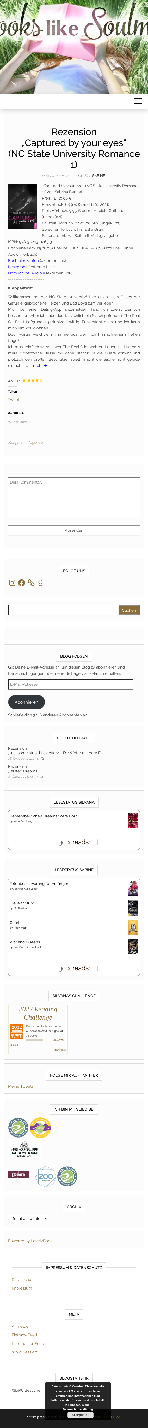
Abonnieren (26, 702)
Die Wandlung (22, 903)
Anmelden (21, 1326)
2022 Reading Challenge (38, 1013)
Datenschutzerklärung (78, 1409)
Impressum (22, 1288)
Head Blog (111, 1417)
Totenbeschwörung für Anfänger (39, 883)
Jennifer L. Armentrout (27, 947)
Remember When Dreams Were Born (44, 816)
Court (15, 922)
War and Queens (25, 942)
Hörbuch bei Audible (26, 273)
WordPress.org (25, 1352)
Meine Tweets (20, 1086)
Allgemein (36, 443)
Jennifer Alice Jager (25, 888)
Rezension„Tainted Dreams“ (23, 769)
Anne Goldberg (22, 821)
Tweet (13, 399)
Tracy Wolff (20, 927)
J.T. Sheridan (20, 908)
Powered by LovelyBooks (31, 1241)
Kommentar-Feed (28, 1343)
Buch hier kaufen (23, 260)
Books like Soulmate (39, 1026)
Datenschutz (23, 1279)
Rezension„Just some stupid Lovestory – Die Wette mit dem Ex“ (55, 750)
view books (60, 1049)
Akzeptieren (80, 1415)
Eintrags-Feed (24, 1335)
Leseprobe (18, 267)
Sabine (98, 176)
